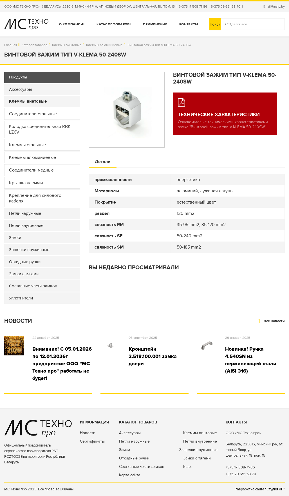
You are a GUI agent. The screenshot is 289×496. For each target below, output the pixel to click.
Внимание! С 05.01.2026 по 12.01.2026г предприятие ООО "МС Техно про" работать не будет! (62, 363)
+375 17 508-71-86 (193, 6)
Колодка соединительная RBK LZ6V (40, 129)
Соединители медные (31, 170)
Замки (124, 449)
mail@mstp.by (274, 6)
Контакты (188, 24)
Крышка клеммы (26, 183)
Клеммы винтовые (67, 45)
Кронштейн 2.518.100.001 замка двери (153, 356)
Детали (102, 161)
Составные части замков (141, 466)
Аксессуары (130, 432)
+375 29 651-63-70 (225, 6)
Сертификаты (92, 441)
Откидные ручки (134, 458)
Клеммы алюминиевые (104, 45)
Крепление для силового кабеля (35, 198)
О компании (71, 24)
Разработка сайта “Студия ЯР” (260, 489)
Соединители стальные (33, 114)
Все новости (271, 321)
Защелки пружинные (198, 449)
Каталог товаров (114, 24)
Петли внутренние (200, 441)
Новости (87, 432)
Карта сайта (129, 475)
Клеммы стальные (27, 145)
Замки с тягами (197, 458)
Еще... (188, 466)
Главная (10, 45)
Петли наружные (134, 441)
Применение (155, 24)
